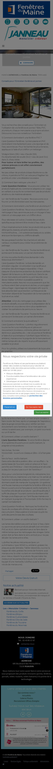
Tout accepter (42, 412)
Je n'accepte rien (34, 407)
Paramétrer (9, 407)
